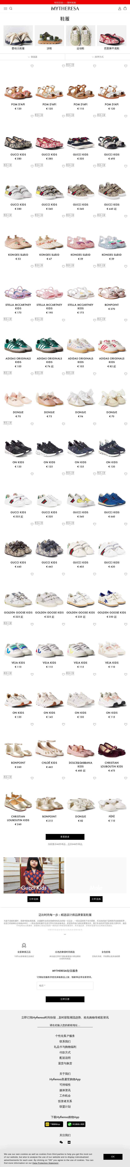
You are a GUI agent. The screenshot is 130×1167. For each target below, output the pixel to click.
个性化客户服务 (65, 1036)
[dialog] (65, 1158)
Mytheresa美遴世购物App (65, 1079)
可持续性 (65, 1084)
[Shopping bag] (125, 9)
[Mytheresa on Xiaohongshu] (69, 1144)
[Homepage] (65, 9)
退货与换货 (65, 1063)
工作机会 (65, 1095)
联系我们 (65, 1041)
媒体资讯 (65, 1090)
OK (113, 1156)
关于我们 (65, 1073)
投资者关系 (65, 1101)
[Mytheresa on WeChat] (61, 1142)
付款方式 (65, 1052)
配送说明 (65, 1058)
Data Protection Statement (45, 1163)
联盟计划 (65, 1106)
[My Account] (119, 9)
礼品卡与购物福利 (65, 1047)
